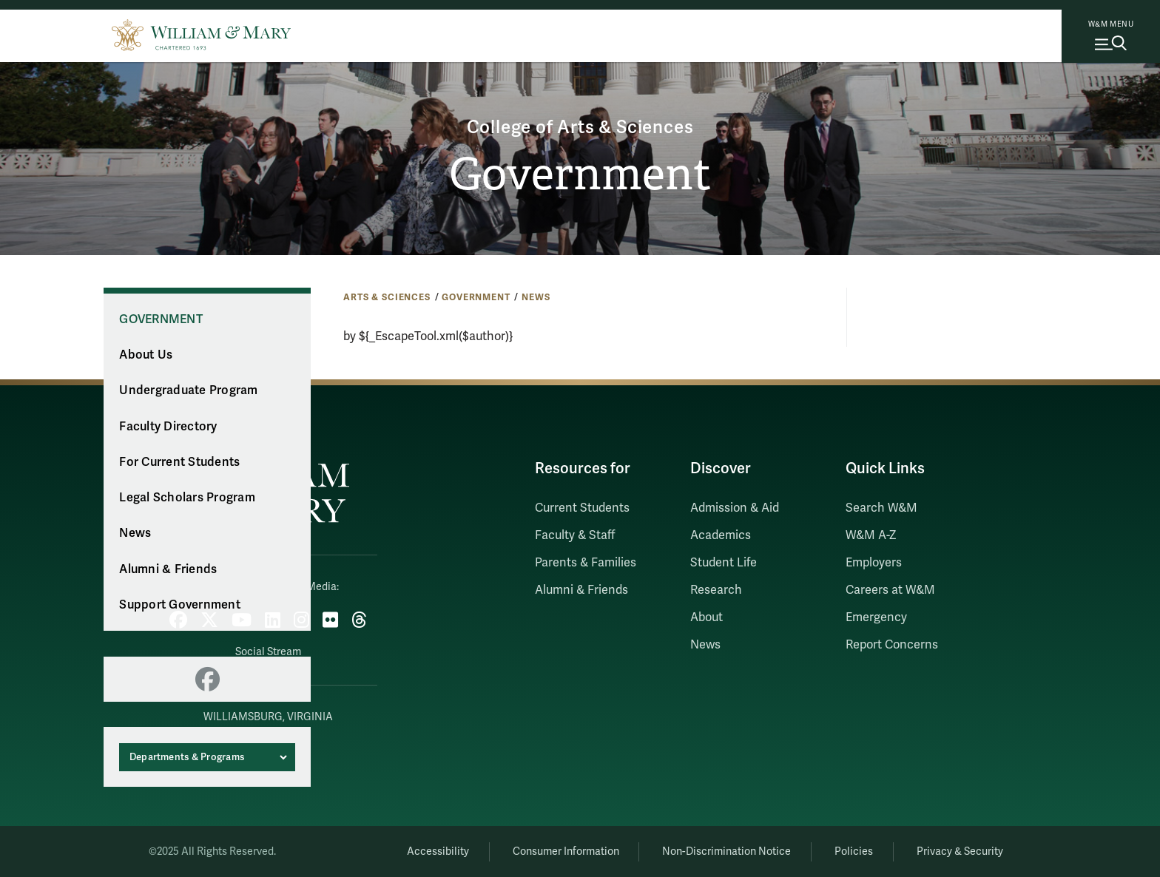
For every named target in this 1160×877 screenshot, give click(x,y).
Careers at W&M (890, 590)
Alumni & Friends (168, 569)
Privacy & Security (960, 851)
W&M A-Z (871, 535)
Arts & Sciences (387, 297)
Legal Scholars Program (187, 497)
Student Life (723, 562)
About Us (145, 355)
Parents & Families (585, 562)
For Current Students (179, 462)
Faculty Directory (168, 426)
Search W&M (881, 508)
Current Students (582, 508)
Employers (874, 562)
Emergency (876, 617)
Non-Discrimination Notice (726, 851)
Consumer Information (566, 851)
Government (580, 174)
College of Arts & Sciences (580, 127)
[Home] (201, 33)
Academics (720, 535)
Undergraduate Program (188, 390)
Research (716, 590)
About (706, 617)
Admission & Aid (734, 508)
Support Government (179, 604)
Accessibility (438, 851)
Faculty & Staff (575, 535)
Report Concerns (892, 644)
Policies (853, 851)
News (536, 297)
